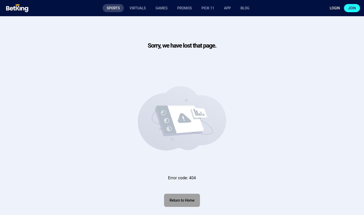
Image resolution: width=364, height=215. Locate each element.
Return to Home (182, 200)
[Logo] (17, 8)
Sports (113, 8)
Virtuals (138, 8)
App (227, 8)
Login (335, 8)
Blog (244, 8)
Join (352, 8)
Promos (184, 8)
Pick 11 (207, 8)
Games (161, 8)
